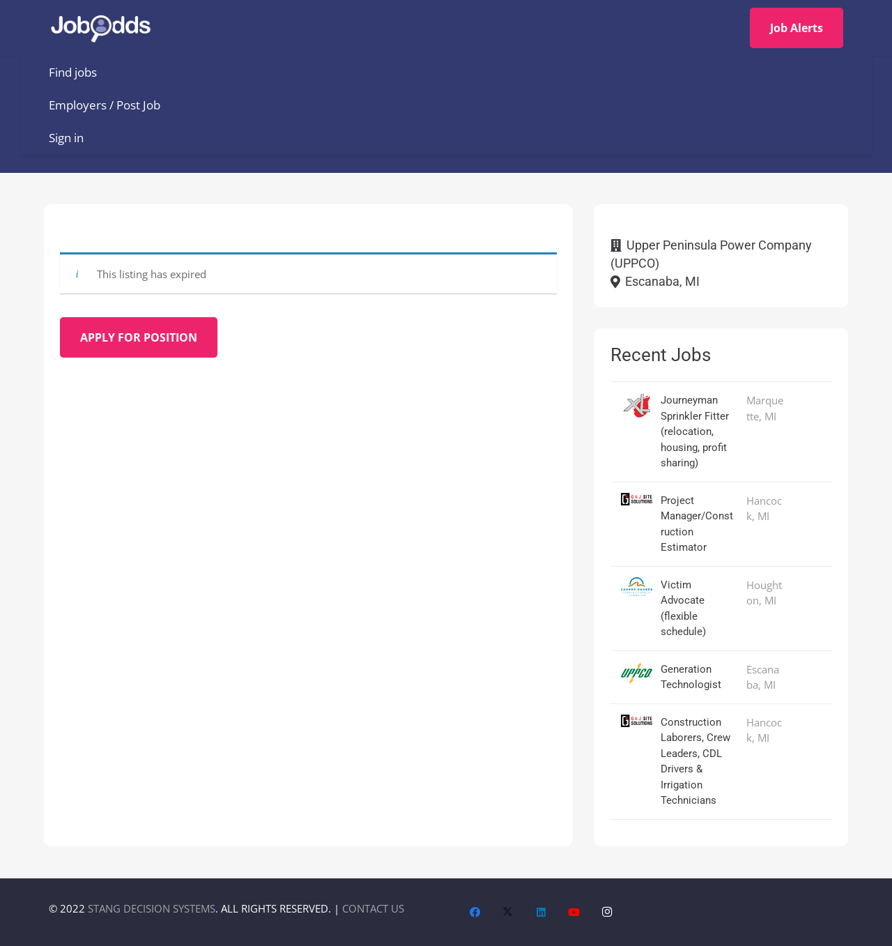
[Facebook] (475, 912)
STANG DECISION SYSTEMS (151, 908)
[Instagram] (607, 912)
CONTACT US (373, 908)
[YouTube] (574, 912)
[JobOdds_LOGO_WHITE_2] (106, 27)
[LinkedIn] (541, 912)
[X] (508, 912)
